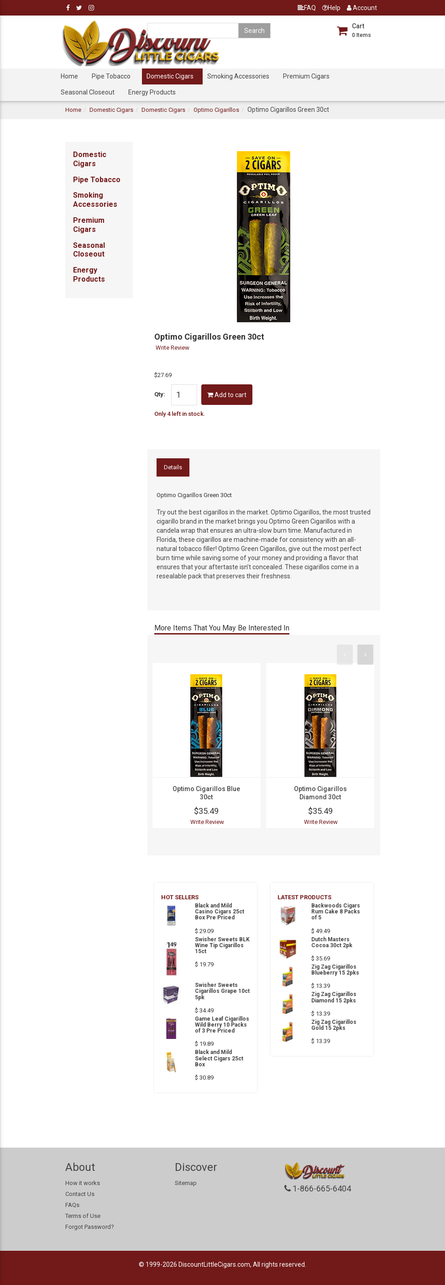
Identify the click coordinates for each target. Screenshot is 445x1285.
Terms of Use (82, 1215)
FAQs (72, 1204)
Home (69, 76)
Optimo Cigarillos (216, 109)
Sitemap (186, 1183)
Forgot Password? (89, 1226)
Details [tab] (173, 467)
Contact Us (79, 1194)
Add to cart (226, 395)
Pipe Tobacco (111, 76)
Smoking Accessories (238, 76)
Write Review (172, 347)
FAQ (307, 7)
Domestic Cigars (170, 76)
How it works (82, 1183)
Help (331, 7)
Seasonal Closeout (88, 92)
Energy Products (152, 92)
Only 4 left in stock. (179, 413)
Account (362, 7)
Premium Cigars (306, 76)
